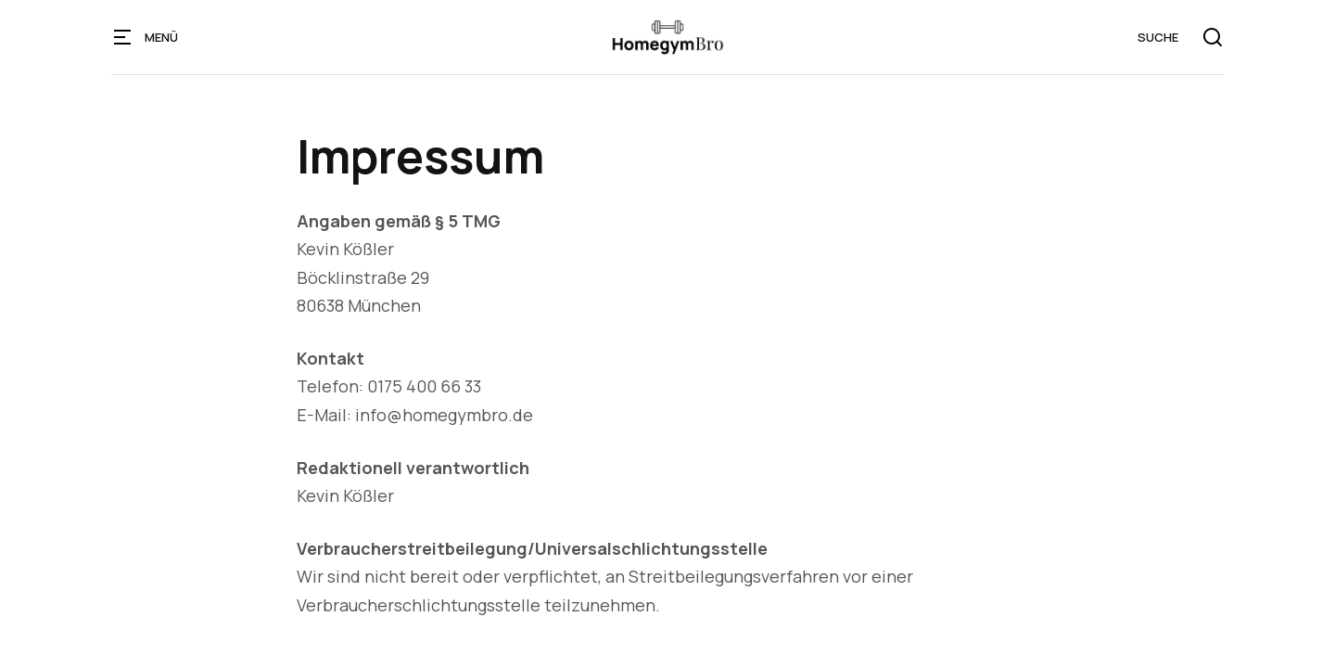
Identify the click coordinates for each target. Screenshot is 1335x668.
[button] (122, 37)
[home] (667, 37)
